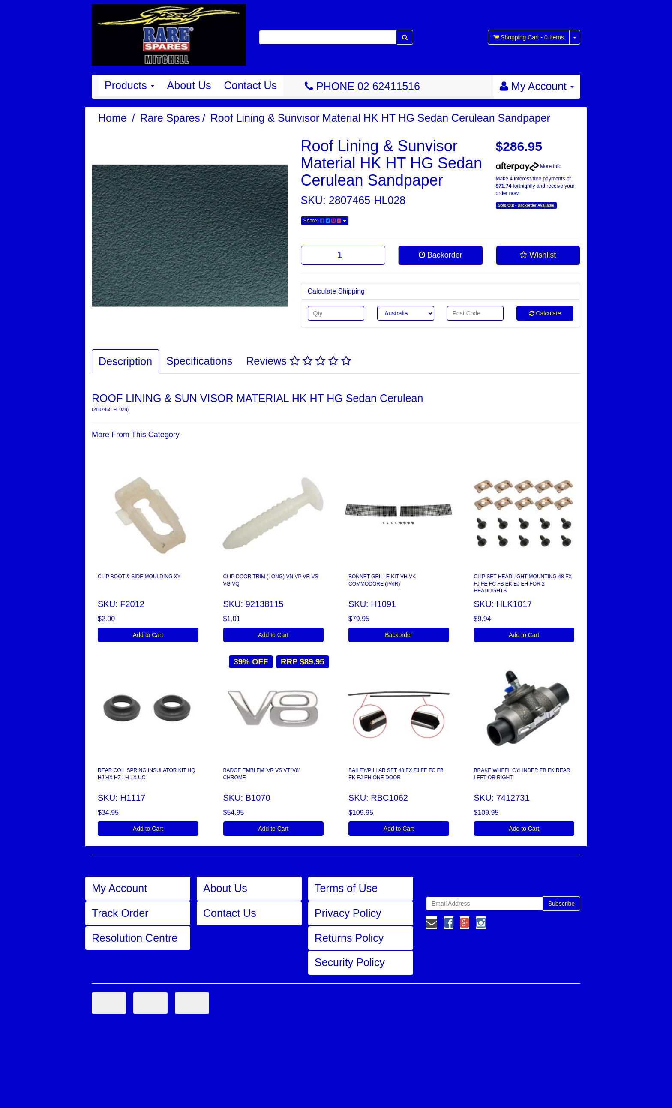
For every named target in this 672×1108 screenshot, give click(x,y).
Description (125, 361)
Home (112, 118)
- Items (528, 37)
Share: (324, 221)
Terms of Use (346, 888)
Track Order (120, 913)
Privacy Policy (348, 913)
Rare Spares (170, 118)
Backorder (440, 255)
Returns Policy (349, 938)
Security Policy (350, 962)
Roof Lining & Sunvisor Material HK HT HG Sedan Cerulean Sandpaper (380, 118)
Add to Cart (148, 634)
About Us (189, 85)
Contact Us (250, 85)
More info (528, 166)
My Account (119, 888)
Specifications (199, 361)
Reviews (298, 361)
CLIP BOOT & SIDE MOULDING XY (139, 577)
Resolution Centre (134, 938)
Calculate (545, 313)
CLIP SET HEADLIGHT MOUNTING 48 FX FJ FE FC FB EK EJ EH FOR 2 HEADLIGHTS (523, 584)
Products (129, 85)
